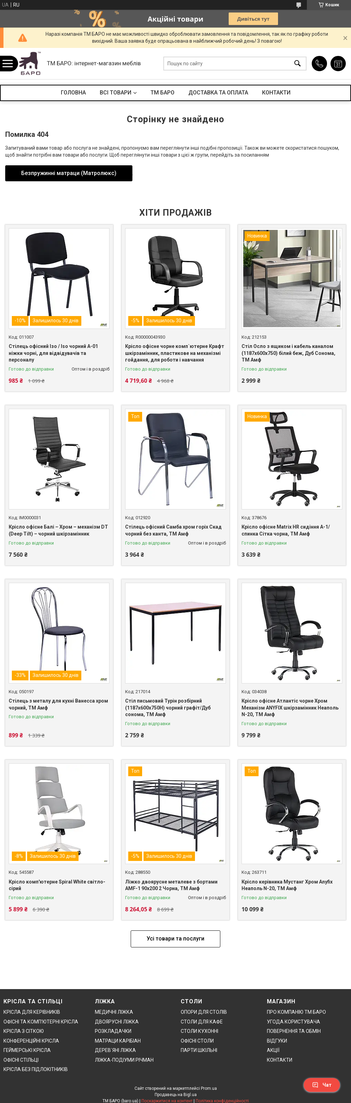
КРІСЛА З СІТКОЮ (23, 1031)
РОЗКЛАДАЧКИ (113, 1031)
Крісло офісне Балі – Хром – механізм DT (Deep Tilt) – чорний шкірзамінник (58, 530)
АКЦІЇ (273, 1050)
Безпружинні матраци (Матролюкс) (68, 173)
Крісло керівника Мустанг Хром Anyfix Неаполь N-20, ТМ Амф (287, 885)
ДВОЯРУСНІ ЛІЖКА (117, 1022)
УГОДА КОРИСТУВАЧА (293, 1022)
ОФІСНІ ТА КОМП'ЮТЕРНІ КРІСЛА (40, 1022)
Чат (322, 1085)
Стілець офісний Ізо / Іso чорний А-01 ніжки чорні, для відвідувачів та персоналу (53, 353)
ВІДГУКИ (277, 1041)
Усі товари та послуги (175, 938)
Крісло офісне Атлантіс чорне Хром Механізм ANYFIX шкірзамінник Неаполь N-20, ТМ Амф (290, 707)
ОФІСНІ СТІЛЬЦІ (21, 1060)
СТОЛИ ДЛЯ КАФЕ (202, 1022)
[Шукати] (297, 63)
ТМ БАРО (162, 92)
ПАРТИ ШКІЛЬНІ (199, 1050)
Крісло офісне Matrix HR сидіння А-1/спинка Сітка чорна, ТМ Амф (286, 530)
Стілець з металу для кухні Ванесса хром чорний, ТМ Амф (58, 704)
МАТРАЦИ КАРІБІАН (118, 1041)
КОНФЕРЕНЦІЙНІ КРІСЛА (31, 1041)
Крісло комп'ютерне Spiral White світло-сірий (57, 885)
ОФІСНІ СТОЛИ (197, 1041)
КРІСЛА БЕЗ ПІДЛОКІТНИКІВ (35, 1069)
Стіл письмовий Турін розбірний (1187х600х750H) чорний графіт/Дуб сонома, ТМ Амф (168, 707)
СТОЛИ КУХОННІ (199, 1031)
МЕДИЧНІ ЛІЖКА (114, 1012)
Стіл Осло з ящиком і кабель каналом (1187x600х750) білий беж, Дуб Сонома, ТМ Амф (288, 353)
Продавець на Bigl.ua (176, 1094)
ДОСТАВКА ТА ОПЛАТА (218, 92)
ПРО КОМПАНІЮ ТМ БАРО (296, 1012)
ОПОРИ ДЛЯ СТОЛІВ (204, 1012)
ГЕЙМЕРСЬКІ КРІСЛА (27, 1050)
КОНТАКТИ (276, 92)
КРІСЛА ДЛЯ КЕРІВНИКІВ (31, 1012)
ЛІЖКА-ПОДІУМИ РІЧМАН (124, 1060)
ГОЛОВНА (73, 92)
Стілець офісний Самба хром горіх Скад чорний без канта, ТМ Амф (173, 530)
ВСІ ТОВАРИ (115, 92)
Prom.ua (209, 1088)
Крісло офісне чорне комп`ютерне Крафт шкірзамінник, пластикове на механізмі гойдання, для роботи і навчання (174, 353)
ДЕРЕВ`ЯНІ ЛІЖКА (115, 1050)
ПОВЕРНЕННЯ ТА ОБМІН (294, 1031)
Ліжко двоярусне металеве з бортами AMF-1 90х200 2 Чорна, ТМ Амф (171, 885)
